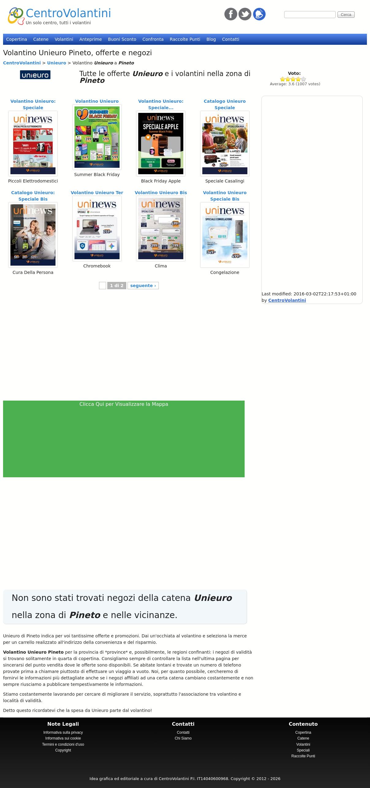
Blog (211, 39)
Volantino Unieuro (97, 101)
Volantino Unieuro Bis (161, 192)
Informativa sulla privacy (63, 732)
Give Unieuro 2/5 (288, 79)
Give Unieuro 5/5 (303, 79)
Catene (40, 39)
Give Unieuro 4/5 (298, 79)
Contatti (230, 39)
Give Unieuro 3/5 (293, 79)
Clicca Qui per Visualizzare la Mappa (123, 404)
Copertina (16, 39)
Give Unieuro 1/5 (282, 79)
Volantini (64, 39)
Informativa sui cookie (63, 738)
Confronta (153, 39)
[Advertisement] (126, 348)
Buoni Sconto (122, 39)
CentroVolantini (68, 13)
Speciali (303, 750)
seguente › (143, 285)
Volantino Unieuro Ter (97, 192)
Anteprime (90, 39)
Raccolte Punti (185, 39)
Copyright (63, 750)
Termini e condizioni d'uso (63, 744)
